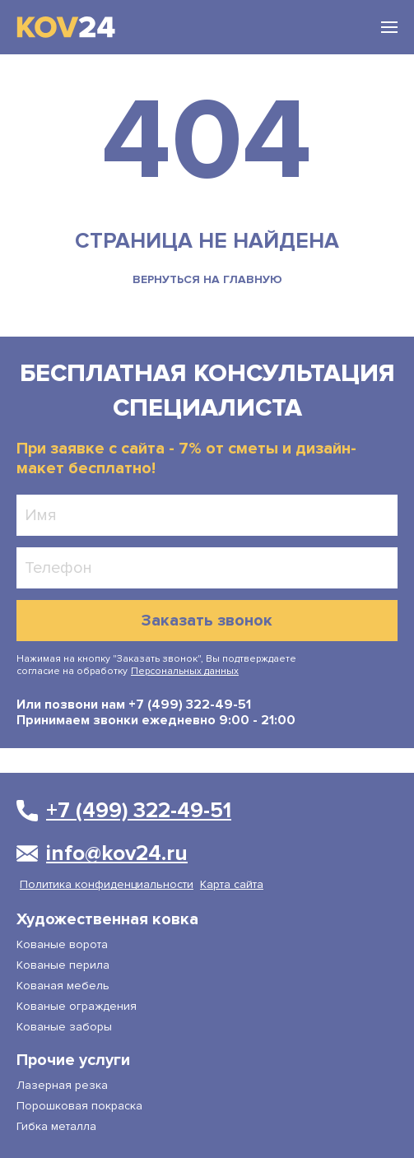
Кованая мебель (62, 986)
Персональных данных (185, 671)
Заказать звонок (207, 620)
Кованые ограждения (76, 1006)
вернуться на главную (207, 279)
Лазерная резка (62, 1085)
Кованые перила (62, 965)
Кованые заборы (64, 1027)
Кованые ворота (62, 944)
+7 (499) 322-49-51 (188, 704)
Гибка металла (56, 1126)
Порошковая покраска (79, 1106)
